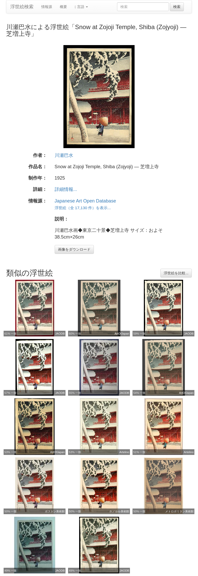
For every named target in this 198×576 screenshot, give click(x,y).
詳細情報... (66, 189)
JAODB (60, 333)
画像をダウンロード (74, 249)
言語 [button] (81, 7)
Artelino (124, 452)
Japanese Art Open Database (85, 201)
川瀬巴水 (64, 155)
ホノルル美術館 (119, 511)
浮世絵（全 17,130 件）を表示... (83, 208)
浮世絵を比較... (176, 273)
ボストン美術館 (55, 511)
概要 (63, 7)
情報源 (46, 7)
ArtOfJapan (121, 333)
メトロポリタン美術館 (179, 511)
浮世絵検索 (22, 6)
